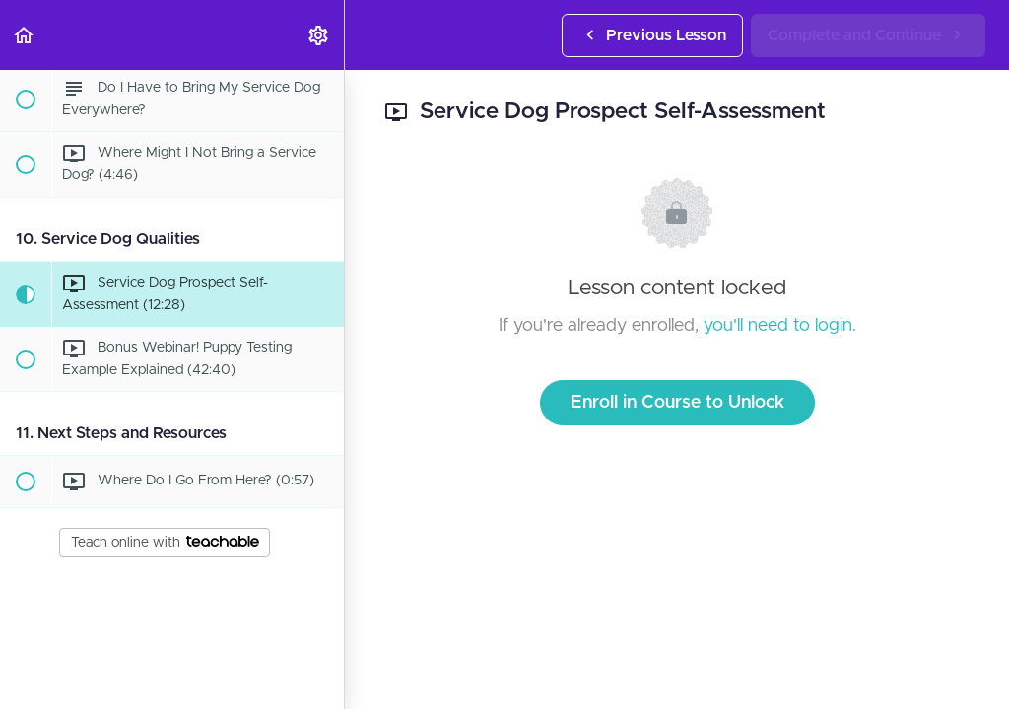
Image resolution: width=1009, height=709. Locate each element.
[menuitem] (319, 35)
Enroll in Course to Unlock (677, 403)
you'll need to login (778, 326)
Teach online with (165, 542)
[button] (24, 35)
